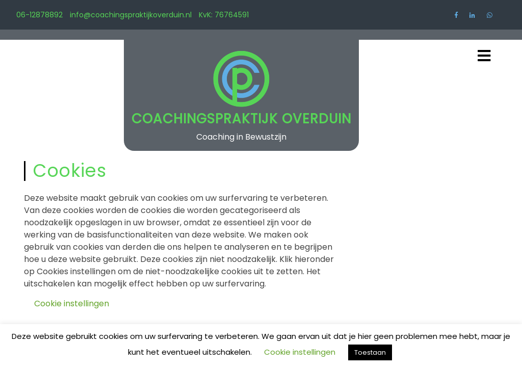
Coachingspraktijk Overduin (241, 119)
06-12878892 (39, 15)
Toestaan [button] (370, 352)
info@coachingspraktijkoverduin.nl (131, 15)
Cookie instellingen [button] (71, 303)
